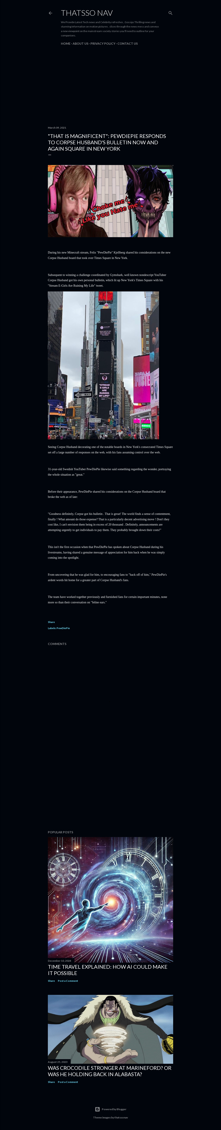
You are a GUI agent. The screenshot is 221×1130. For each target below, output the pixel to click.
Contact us (127, 43)
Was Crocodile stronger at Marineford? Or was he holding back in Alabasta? (109, 1071)
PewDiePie (63, 628)
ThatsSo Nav (87, 12)
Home (65, 43)
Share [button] (51, 622)
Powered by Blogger (110, 1109)
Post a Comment (68, 980)
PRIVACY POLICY (102, 43)
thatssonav (121, 1117)
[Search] (170, 12)
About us (80, 43)
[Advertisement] (110, 84)
